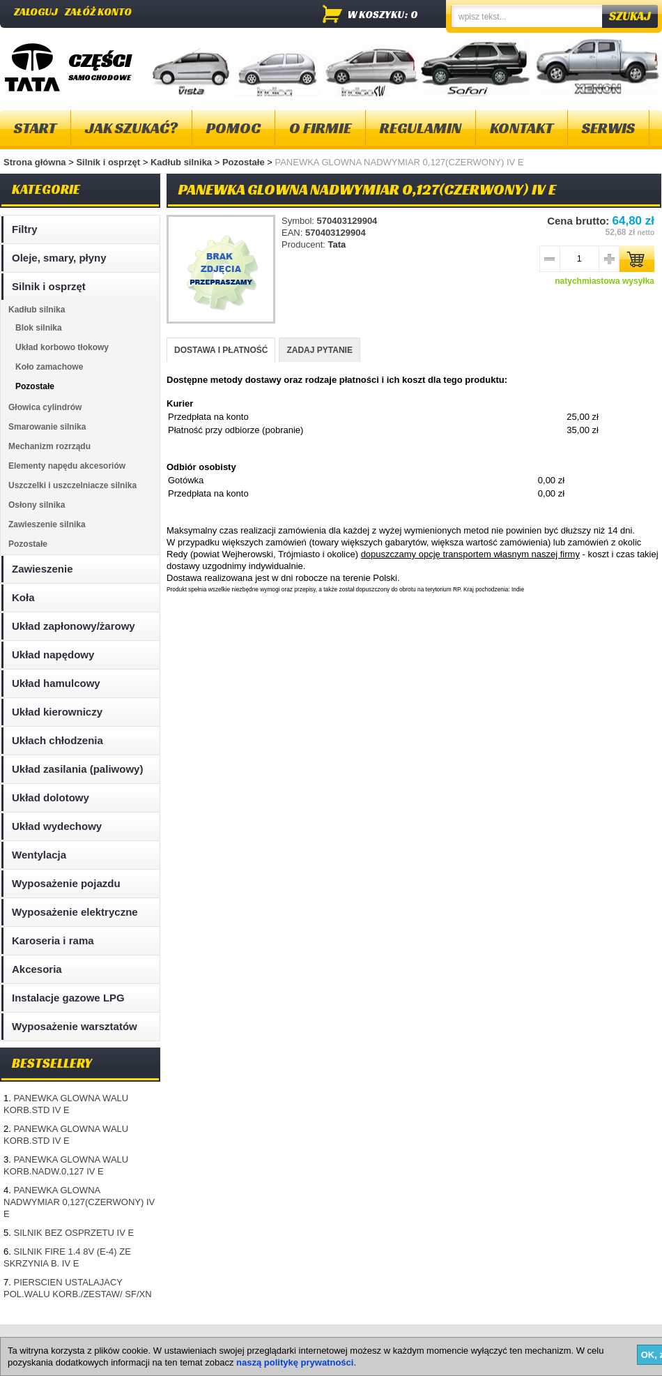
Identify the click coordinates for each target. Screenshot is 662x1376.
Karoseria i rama (53, 940)
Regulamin (420, 128)
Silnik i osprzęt (109, 162)
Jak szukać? (131, 128)
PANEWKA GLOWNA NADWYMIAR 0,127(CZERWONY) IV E (79, 1202)
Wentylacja (39, 855)
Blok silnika (38, 328)
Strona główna (34, 162)
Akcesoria (37, 969)
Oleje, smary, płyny (59, 258)
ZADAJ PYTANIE (319, 350)
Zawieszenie (42, 569)
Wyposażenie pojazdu (66, 883)
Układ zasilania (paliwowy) (77, 769)
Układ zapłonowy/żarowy (73, 626)
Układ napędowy (53, 654)
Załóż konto (98, 11)
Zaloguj (36, 11)
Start (35, 128)
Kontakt (521, 128)
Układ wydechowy (57, 826)
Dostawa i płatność (318, 1341)
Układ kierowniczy (57, 712)
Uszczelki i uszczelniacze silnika (72, 485)
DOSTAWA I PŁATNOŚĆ (221, 350)
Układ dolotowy (50, 797)
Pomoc (233, 128)
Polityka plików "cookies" (212, 1341)
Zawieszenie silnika (47, 524)
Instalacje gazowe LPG (68, 998)
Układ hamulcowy (56, 683)
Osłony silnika (36, 505)
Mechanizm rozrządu (49, 446)
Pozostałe (244, 162)
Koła (23, 597)
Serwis (608, 128)
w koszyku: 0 (383, 14)
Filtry (25, 229)
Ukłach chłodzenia (57, 740)
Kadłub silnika (183, 162)
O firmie (320, 128)
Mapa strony (34, 1341)
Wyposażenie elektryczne (75, 912)
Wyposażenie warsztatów (74, 1026)
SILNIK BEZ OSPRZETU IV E (73, 1232)
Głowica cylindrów (45, 407)
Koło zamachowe (49, 367)
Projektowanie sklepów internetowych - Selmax (582, 1364)
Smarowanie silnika (47, 427)
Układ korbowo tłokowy (62, 347)
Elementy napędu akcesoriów (66, 466)
